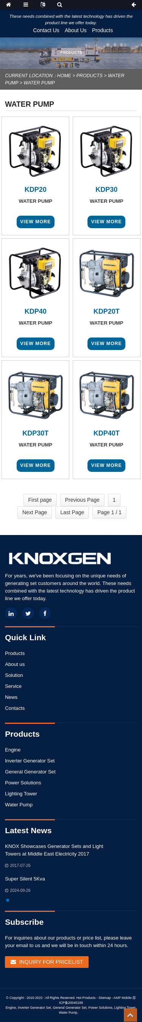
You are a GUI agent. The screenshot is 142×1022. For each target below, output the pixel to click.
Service (13, 686)
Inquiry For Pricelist (51, 962)
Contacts (15, 708)
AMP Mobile (122, 998)
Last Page (72, 512)
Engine (12, 750)
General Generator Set (30, 772)
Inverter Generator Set (30, 761)
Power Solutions (23, 783)
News (11, 697)
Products (102, 30)
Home (64, 75)
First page (40, 500)
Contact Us (46, 30)
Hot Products (85, 998)
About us (15, 664)
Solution (14, 675)
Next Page (34, 512)
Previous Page (82, 500)
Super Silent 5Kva (25, 879)
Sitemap (104, 998)
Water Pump (39, 83)
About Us (76, 30)
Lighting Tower (21, 793)
